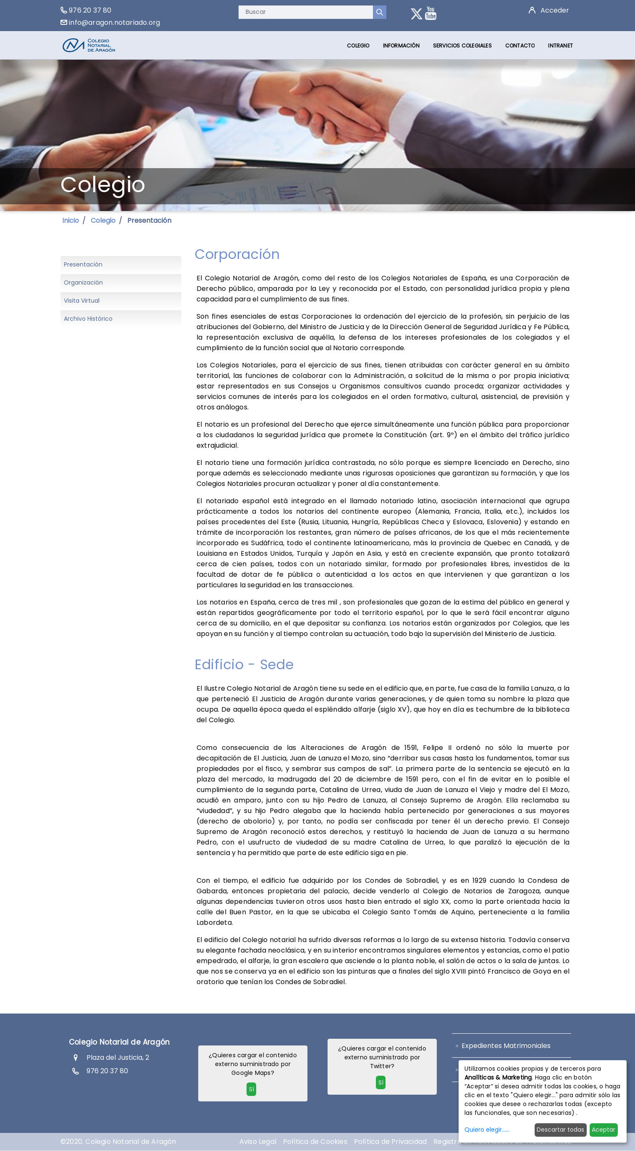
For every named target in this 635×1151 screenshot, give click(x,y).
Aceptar (603, 1129)
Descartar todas (560, 1129)
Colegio (103, 220)
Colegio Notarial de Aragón (119, 1042)
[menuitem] (358, 45)
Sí (251, 1089)
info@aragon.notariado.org (114, 22)
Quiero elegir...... (486, 1129)
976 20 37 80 (90, 10)
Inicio (70, 220)
